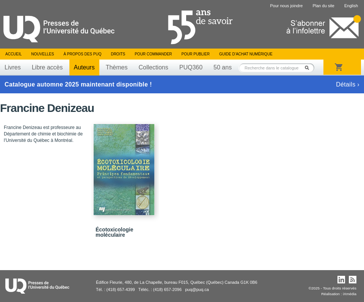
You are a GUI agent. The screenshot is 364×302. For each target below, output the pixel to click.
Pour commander (153, 54)
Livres (13, 67)
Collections (153, 67)
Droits (118, 54)
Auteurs (84, 67)
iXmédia (349, 294)
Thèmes (117, 67)
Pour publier (196, 54)
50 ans (222, 67)
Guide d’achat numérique (246, 54)
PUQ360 (190, 67)
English (351, 5)
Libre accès (47, 67)
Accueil (13, 54)
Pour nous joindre (286, 5)
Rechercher (309, 67)
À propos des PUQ (82, 54)
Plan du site (323, 5)
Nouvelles (42, 54)
